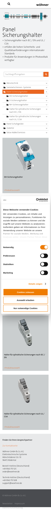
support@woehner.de (12, 483)
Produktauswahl (12, 190)
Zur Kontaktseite (10, 445)
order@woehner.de (11, 471)
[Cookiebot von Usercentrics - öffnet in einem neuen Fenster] (36, 200)
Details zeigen (35, 284)
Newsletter (7, 503)
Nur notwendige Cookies (26, 308)
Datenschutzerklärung (12, 507)
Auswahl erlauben (25, 300)
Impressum (20, 503)
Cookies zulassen (25, 292)
